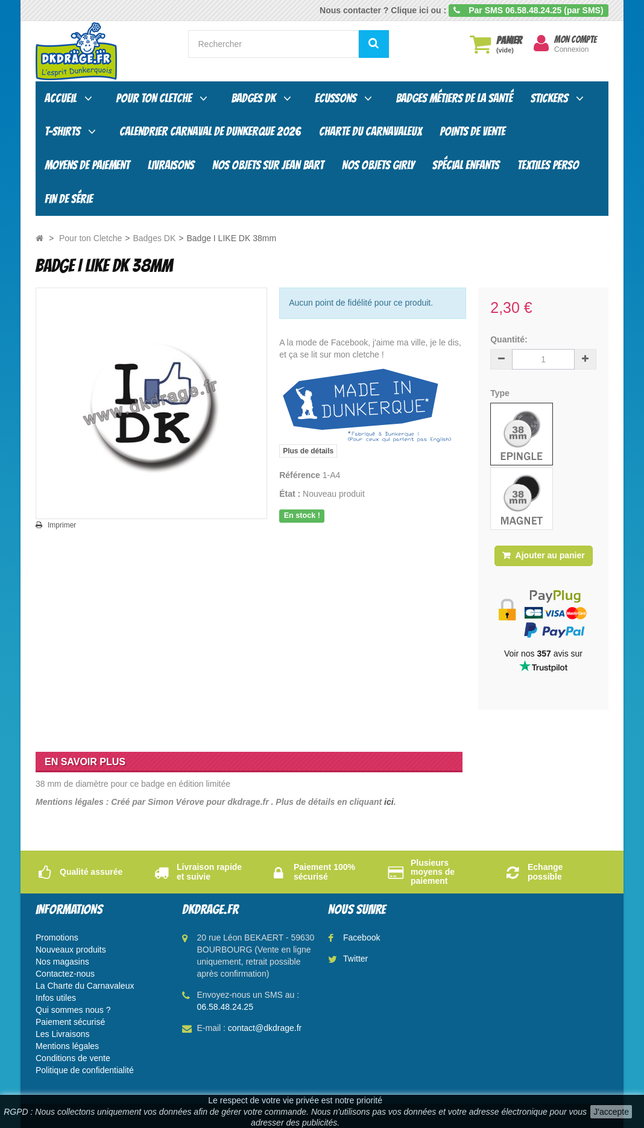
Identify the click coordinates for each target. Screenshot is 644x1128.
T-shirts (62, 131)
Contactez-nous (65, 973)
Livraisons (171, 165)
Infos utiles (56, 998)
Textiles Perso (548, 165)
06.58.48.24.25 (225, 1007)
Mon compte (575, 40)
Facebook (361, 937)
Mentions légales (67, 1046)
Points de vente (472, 131)
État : (289, 494)
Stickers (549, 98)
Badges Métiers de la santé (454, 98)
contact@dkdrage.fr (264, 1028)
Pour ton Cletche (154, 98)
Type (501, 393)
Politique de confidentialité (85, 1070)
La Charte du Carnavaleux (85, 986)
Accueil (61, 98)
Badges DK (253, 98)
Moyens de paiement (87, 165)
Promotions (57, 937)
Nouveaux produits (71, 949)
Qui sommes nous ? (73, 1010)
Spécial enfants (465, 165)
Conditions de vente (73, 1058)
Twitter (355, 958)
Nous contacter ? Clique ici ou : (383, 10)
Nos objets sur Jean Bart (268, 165)
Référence (299, 475)
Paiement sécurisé (70, 1022)
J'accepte (611, 1112)
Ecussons (335, 98)
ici (389, 802)
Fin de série (69, 199)
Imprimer (62, 525)
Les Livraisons (63, 1034)
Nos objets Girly (378, 165)
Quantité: (508, 339)
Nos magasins (62, 961)
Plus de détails (308, 451)
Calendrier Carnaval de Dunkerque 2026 (210, 131)
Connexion (571, 49)
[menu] (541, 43)
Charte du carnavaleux (370, 131)
